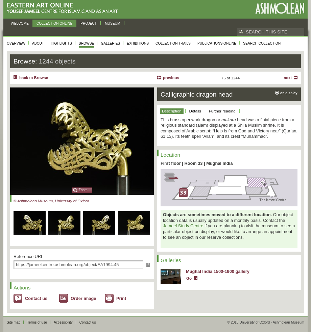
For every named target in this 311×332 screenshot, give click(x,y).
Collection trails (173, 43)
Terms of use (37, 322)
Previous (171, 78)
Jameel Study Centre (183, 225)
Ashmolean (279, 8)
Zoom (83, 190)
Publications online (216, 43)
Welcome (20, 23)
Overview (16, 43)
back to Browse (33, 78)
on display (288, 93)
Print (121, 298)
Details (195, 111)
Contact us (36, 298)
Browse (86, 43)
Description (172, 111)
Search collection (262, 43)
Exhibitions (138, 43)
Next (288, 78)
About (38, 43)
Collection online (54, 23)
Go (189, 278)
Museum (112, 23)
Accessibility (63, 322)
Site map (13, 322)
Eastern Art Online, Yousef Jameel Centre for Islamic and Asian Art (64, 8)
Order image (83, 298)
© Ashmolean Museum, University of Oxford (51, 201)
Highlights (61, 43)
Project (88, 23)
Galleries (110, 43)
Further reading (222, 111)
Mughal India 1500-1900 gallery (217, 271)
